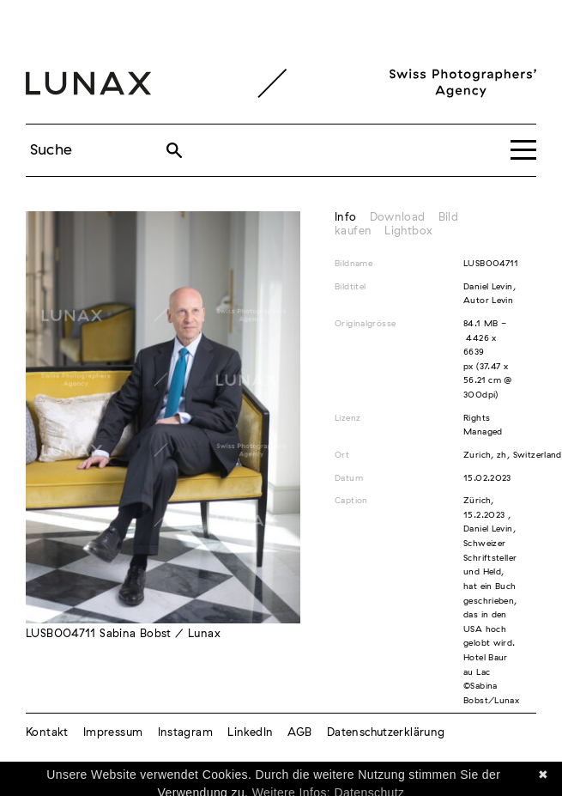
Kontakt (47, 732)
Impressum (112, 732)
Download (398, 217)
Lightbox (408, 231)
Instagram (185, 732)
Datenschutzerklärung (386, 732)
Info (346, 217)
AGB (299, 732)
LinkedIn (250, 732)
